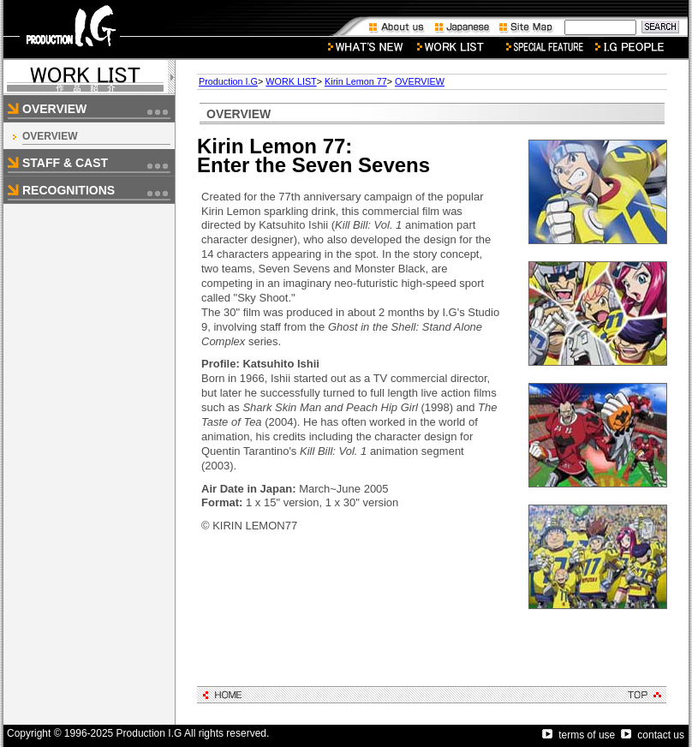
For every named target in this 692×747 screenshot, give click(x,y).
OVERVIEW (49, 136)
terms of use (578, 735)
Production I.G (228, 81)
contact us (652, 735)
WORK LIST (290, 81)
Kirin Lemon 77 (356, 81)
